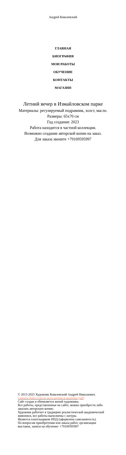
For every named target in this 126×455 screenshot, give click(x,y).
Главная (63, 48)
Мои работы (63, 64)
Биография (63, 56)
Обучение (63, 72)
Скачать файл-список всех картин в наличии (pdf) (51, 398)
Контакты (63, 80)
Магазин (63, 88)
